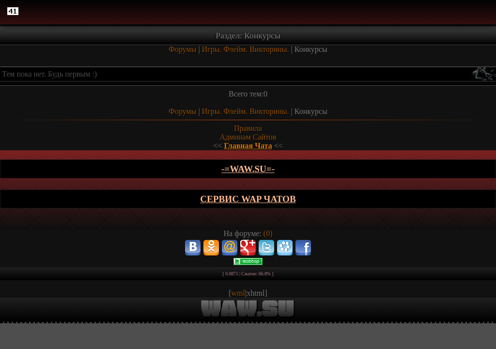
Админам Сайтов (248, 137)
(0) (268, 233)
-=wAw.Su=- (248, 169)
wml (238, 293)
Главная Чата (248, 146)
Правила (248, 128)
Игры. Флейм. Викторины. (245, 49)
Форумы (182, 49)
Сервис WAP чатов (248, 199)
